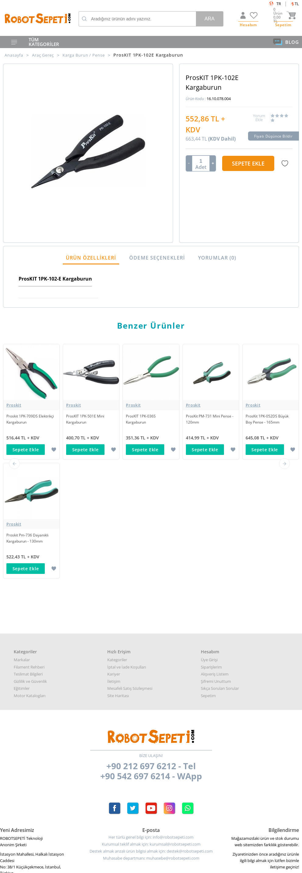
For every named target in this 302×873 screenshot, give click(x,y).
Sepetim (208, 577)
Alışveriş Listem (215, 556)
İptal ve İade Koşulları (126, 549)
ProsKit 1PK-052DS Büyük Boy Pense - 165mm (269, 420)
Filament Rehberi (29, 549)
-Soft (119, 865)
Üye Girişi (209, 542)
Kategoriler (117, 542)
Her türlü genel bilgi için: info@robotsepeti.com (151, 719)
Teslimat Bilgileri (28, 556)
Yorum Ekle (259, 119)
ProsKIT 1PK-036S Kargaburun (142, 420)
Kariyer (113, 556)
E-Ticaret (132, 865)
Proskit (13, 406)
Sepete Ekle (248, 164)
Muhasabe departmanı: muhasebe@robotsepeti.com (151, 740)
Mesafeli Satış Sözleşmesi (129, 570)
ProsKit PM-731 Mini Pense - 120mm (210, 420)
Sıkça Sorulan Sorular (220, 570)
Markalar (22, 542)
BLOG (286, 42)
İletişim (113, 563)
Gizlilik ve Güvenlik (30, 563)
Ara (209, 18)
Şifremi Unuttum (216, 563)
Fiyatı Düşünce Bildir (273, 137)
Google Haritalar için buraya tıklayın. (32, 763)
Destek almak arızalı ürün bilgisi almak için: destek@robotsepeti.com (151, 733)
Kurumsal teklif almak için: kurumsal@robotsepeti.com (151, 726)
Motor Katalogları (29, 577)
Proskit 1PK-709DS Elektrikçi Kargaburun (25, 420)
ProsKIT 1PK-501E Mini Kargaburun (86, 420)
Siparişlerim (211, 549)
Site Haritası (118, 577)
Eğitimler (22, 570)
